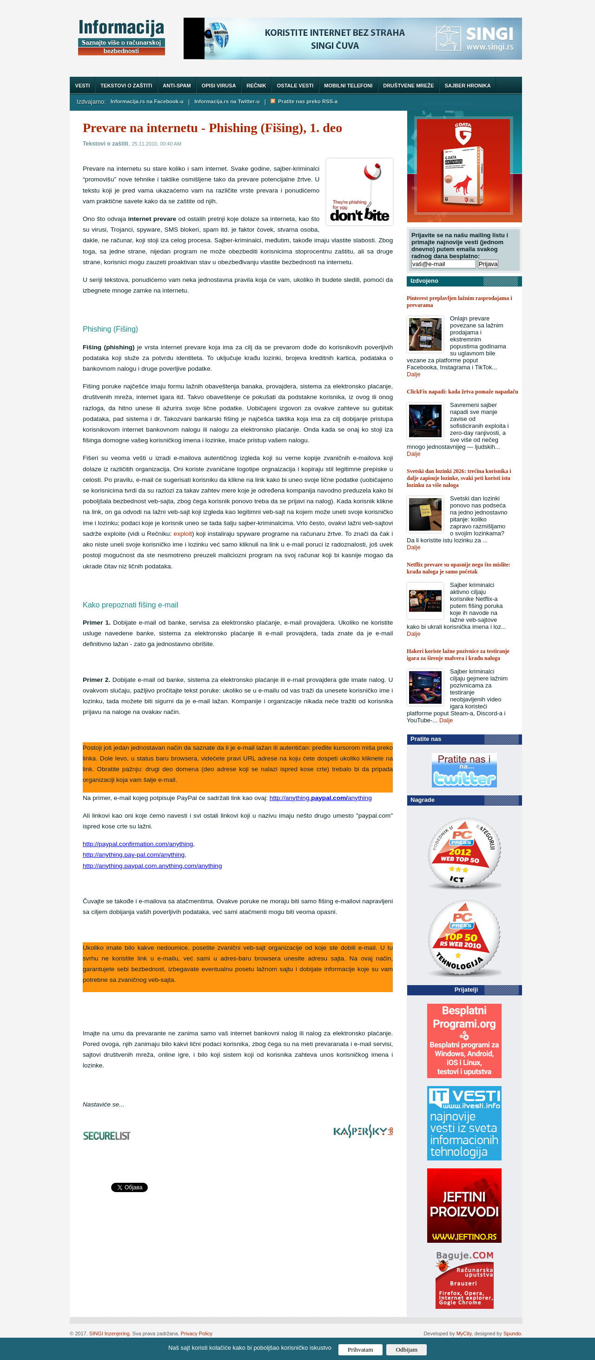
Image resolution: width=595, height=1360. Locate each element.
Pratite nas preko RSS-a (304, 101)
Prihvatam (360, 1349)
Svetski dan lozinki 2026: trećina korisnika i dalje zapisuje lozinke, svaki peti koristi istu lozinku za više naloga (459, 478)
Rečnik (256, 85)
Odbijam (406, 1349)
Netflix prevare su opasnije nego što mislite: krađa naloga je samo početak (458, 568)
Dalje (414, 374)
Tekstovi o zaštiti (126, 85)
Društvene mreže (408, 85)
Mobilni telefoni (348, 85)
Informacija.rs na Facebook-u (147, 101)
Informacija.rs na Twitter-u (226, 101)
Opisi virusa (219, 85)
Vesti (82, 85)
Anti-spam (177, 85)
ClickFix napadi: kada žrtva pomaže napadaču (462, 391)
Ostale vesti (295, 85)
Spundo (512, 1333)
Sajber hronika (468, 85)
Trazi (506, 103)
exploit (183, 533)
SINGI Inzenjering (109, 1333)
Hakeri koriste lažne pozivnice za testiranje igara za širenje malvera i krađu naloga (458, 654)
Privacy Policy (196, 1333)
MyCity (464, 1333)
